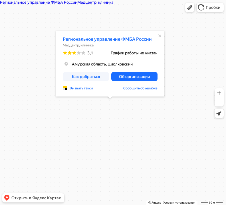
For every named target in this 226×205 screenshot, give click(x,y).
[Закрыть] (160, 36)
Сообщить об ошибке (140, 88)
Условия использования (179, 202)
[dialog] (110, 64)
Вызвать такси (81, 88)
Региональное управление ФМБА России (107, 39)
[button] (189, 7)
